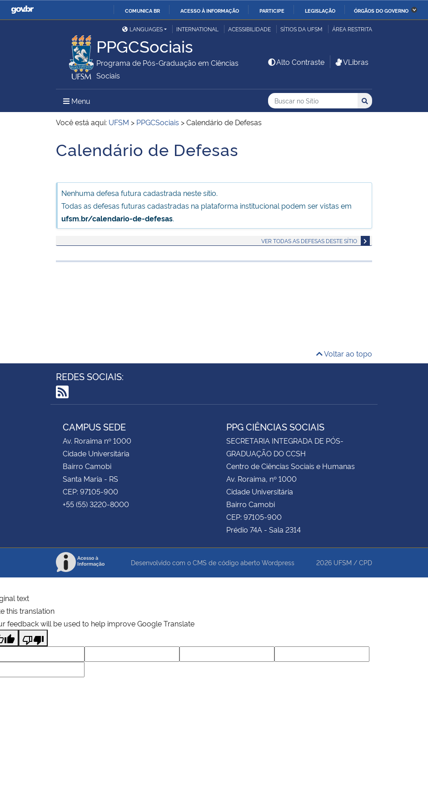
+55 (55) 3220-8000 (96, 504)
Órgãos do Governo (381, 10)
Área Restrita (352, 29)
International (197, 29)
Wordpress (278, 562)
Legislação (320, 10)
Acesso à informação (209, 10)
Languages (142, 29)
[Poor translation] (33, 638)
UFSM (342, 562)
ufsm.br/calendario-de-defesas (117, 218)
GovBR (22, 9)
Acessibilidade (249, 29)
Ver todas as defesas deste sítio (309, 240)
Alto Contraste (295, 62)
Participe (271, 10)
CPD (365, 562)
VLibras (351, 62)
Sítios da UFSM (301, 29)
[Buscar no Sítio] (313, 101)
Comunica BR (142, 10)
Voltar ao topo (344, 353)
